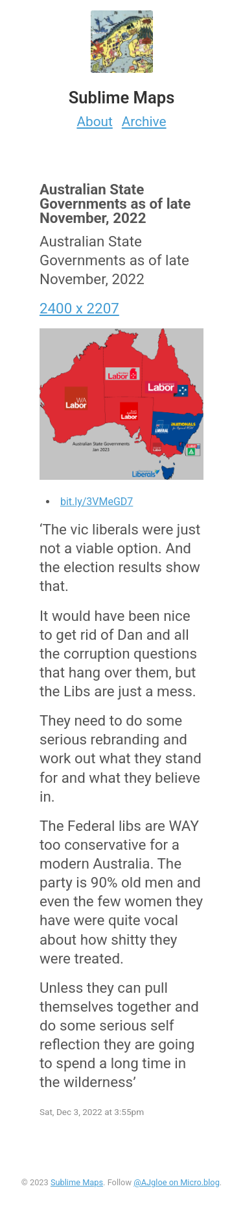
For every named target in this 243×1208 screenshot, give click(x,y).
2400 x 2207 (79, 308)
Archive (144, 121)
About (94, 121)
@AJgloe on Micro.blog (176, 1182)
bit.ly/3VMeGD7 (96, 501)
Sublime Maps (77, 1182)
